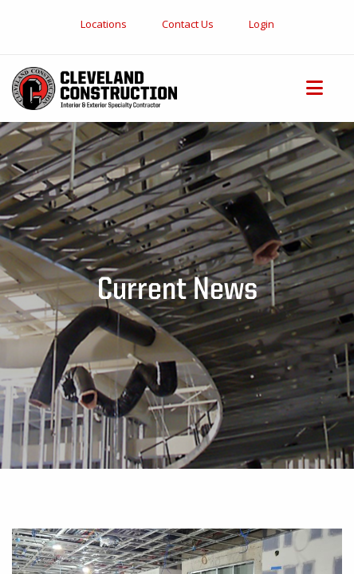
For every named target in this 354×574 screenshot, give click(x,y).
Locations (104, 24)
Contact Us (188, 24)
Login (261, 24)
